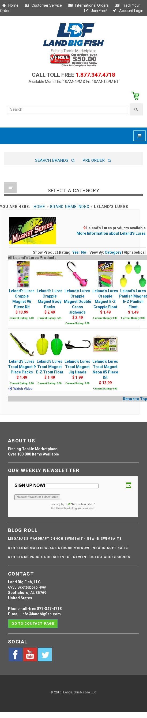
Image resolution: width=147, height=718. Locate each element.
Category (113, 252)
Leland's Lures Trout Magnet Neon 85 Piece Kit (105, 361)
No (83, 252)
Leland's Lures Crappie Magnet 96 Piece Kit (21, 290)
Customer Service (43, 5)
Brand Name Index (69, 206)
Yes (75, 252)
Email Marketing (66, 508)
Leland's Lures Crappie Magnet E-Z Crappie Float (105, 290)
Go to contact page (33, 624)
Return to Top (135, 399)
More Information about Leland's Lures (111, 233)
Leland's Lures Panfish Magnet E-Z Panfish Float (133, 290)
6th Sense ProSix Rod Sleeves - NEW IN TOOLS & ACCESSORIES (69, 557)
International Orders (88, 5)
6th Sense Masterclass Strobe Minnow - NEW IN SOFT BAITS (68, 548)
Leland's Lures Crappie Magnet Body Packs (49, 290)
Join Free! (95, 11)
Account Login (127, 11)
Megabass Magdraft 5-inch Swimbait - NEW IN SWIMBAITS (65, 539)
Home (9, 5)
